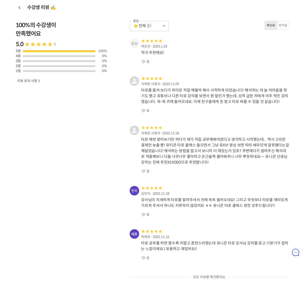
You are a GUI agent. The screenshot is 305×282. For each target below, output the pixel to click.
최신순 (271, 25)
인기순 (283, 25)
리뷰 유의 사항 (29, 81)
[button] (149, 26)
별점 (136, 21)
